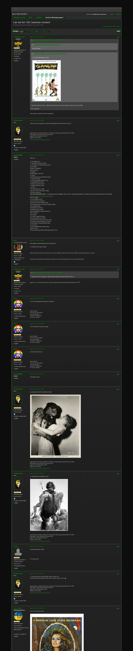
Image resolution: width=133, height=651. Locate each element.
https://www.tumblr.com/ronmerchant (40, 139)
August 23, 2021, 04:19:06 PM (37, 298)
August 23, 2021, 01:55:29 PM (37, 155)
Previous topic (107, 26)
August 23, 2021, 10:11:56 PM (37, 389)
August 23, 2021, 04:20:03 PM (37, 323)
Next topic (116, 26)
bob (15, 240)
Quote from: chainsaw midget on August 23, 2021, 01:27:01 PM (49, 40)
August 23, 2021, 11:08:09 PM (37, 546)
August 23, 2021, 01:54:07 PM (37, 120)
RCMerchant (18, 120)
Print (118, 31)
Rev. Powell (18, 608)
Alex (15, 298)
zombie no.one (19, 37)
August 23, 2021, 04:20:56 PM (37, 348)
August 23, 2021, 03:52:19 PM (37, 269)
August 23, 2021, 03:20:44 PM (37, 240)
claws (16, 546)
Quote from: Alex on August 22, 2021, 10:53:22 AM (47, 44)
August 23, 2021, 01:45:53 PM (37, 36)
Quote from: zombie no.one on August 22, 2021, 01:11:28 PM (49, 53)
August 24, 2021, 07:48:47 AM (37, 608)
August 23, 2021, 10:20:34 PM (37, 473)
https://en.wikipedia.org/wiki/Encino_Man (41, 196)
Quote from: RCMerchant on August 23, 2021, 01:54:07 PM (48, 273)
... (44, 31)
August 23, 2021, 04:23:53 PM (37, 374)
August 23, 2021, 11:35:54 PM (37, 573)
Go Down (15, 31)
